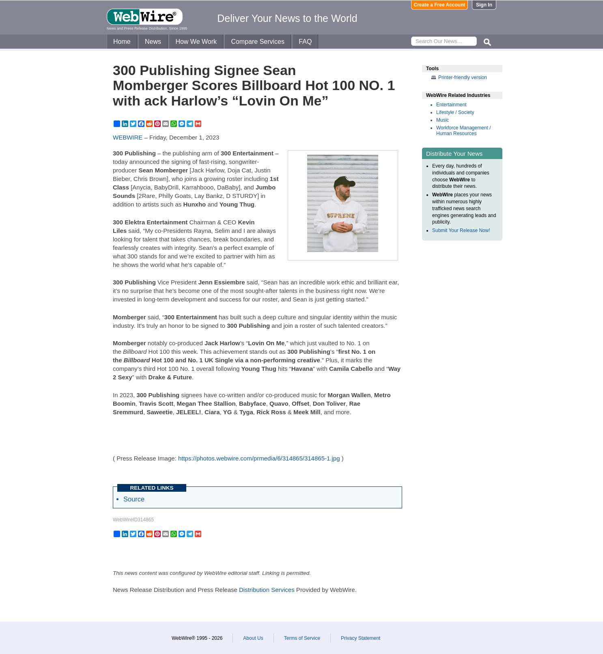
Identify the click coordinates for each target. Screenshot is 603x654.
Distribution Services (267, 589)
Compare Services (257, 41)
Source (133, 499)
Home (122, 41)
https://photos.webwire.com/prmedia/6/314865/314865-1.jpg (259, 458)
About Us (253, 638)
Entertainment (451, 105)
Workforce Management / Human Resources (463, 130)
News (153, 41)
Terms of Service (302, 638)
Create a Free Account (439, 5)
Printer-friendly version (462, 77)
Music (442, 120)
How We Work (196, 41)
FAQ (305, 41)
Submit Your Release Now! (461, 230)
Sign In (484, 5)
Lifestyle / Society (455, 112)
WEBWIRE (127, 137)
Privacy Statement (360, 638)
